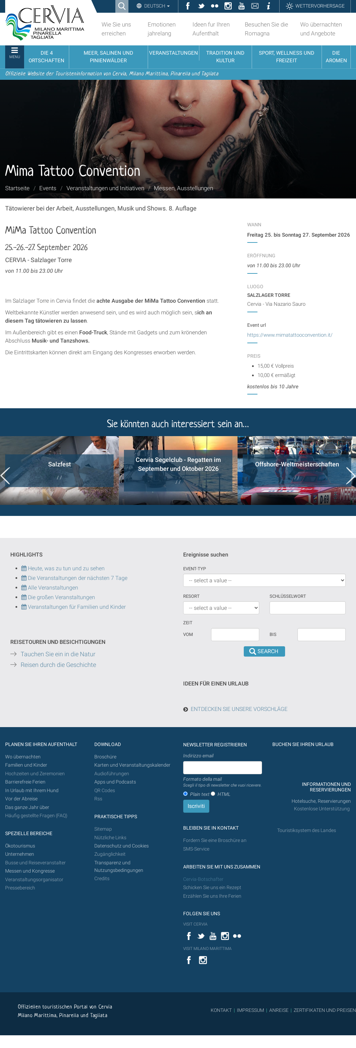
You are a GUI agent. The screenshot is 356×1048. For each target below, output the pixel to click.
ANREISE (279, 1010)
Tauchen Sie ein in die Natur (58, 654)
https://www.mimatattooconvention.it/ (290, 335)
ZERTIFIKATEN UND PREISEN (325, 1010)
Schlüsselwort (288, 596)
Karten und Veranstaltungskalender (132, 765)
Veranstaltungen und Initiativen (105, 188)
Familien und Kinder (26, 765)
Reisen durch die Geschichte (58, 664)
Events (47, 188)
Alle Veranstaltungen (49, 587)
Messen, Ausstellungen (183, 188)
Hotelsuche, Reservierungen (321, 801)
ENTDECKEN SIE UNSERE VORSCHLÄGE (239, 709)
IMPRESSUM (250, 1010)
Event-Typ (194, 568)
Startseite (17, 188)
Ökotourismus (20, 846)
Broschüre (105, 757)
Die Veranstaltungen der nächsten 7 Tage (74, 578)
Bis (273, 634)
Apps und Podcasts (115, 782)
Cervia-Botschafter (203, 879)
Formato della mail (222, 782)
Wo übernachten (23, 757)
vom (188, 634)
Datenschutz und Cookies (122, 846)
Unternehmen (19, 854)
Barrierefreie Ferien (25, 782)
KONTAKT (221, 1010)
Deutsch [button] (156, 6)
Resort (191, 596)
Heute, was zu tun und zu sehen (63, 568)
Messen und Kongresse (30, 871)
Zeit (187, 622)
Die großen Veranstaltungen (61, 597)
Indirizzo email (198, 755)
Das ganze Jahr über (27, 807)
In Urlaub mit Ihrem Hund (32, 790)
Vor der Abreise (21, 799)
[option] (59, 470)
